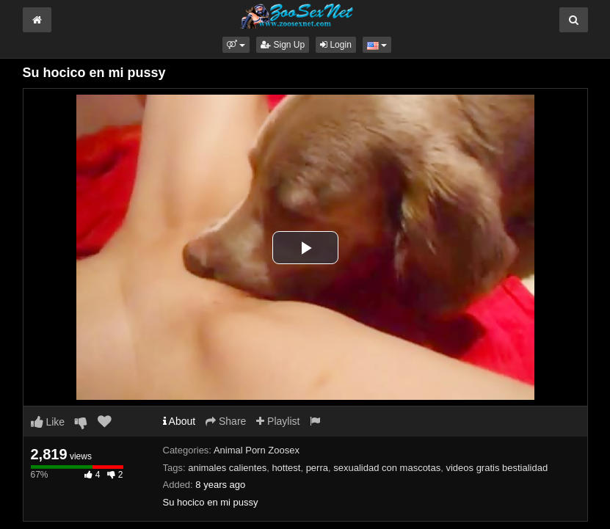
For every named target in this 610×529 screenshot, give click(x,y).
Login (336, 45)
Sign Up (283, 45)
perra (317, 467)
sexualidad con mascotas (386, 467)
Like (48, 422)
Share (226, 421)
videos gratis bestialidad (497, 467)
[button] (236, 45)
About (179, 421)
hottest (286, 467)
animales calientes (227, 467)
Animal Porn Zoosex (256, 450)
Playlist (277, 421)
